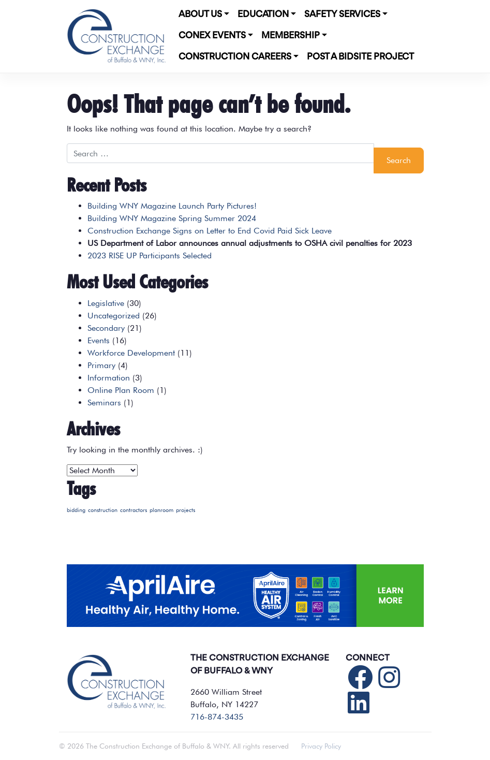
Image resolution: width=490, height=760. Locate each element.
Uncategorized (113, 315)
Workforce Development (131, 353)
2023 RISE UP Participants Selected (149, 255)
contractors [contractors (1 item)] (133, 510)
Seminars (104, 402)
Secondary (106, 328)
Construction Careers (235, 57)
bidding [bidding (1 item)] (76, 510)
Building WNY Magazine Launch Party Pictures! (172, 206)
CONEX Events (212, 35)
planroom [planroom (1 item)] (161, 510)
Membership (290, 35)
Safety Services (342, 14)
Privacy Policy (321, 746)
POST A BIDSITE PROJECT (360, 57)
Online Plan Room (120, 390)
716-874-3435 (216, 717)
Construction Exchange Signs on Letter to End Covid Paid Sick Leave (209, 231)
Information (108, 378)
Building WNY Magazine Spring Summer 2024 (171, 218)
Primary (101, 365)
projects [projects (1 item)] (185, 510)
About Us (200, 14)
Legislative (105, 303)
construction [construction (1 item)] (102, 510)
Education (263, 14)
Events (98, 340)
